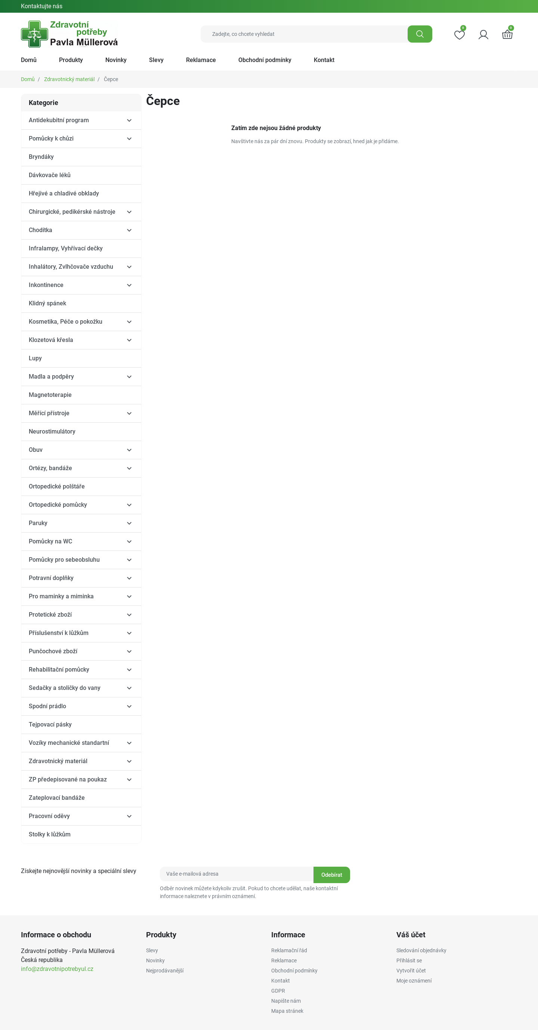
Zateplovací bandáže (57, 797)
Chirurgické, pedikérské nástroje (72, 211)
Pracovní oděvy (49, 816)
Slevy (152, 950)
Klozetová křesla (51, 339)
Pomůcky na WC (50, 541)
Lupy (35, 358)
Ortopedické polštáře (57, 486)
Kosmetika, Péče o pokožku (65, 321)
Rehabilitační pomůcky (59, 669)
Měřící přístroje (49, 413)
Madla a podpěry (51, 376)
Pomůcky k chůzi (51, 138)
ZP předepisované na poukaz (68, 779)
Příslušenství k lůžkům (59, 632)
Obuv (36, 449)
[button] (507, 34)
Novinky (155, 960)
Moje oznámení (414, 981)
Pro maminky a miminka (61, 596)
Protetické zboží (50, 614)
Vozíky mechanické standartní (69, 742)
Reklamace (284, 960)
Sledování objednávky (421, 950)
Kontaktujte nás (41, 6)
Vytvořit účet (411, 971)
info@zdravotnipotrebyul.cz (57, 968)
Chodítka (40, 230)
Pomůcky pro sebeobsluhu (64, 559)
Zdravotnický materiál (69, 79)
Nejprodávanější (164, 971)
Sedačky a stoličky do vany (65, 687)
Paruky (38, 523)
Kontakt (280, 981)
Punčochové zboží (53, 651)
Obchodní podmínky (294, 971)
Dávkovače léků (50, 175)
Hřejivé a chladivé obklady (64, 193)
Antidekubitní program (59, 120)
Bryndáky (41, 156)
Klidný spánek (47, 303)
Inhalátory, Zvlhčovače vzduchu (71, 266)
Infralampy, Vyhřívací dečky (66, 248)
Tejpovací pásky (50, 724)
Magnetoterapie (50, 394)
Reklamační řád (289, 950)
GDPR (278, 991)
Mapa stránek (287, 1011)
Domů (28, 79)
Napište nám (286, 1001)
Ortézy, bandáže (50, 468)
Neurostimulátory (52, 431)
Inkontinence (46, 285)
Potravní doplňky (51, 578)
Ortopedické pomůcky (58, 504)
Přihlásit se (409, 960)
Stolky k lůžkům (50, 834)
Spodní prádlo (47, 706)
